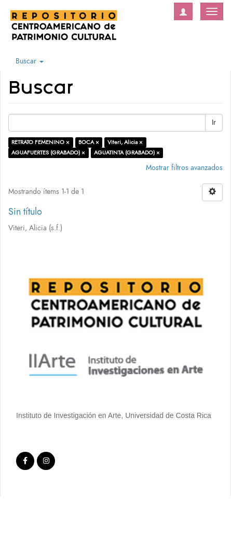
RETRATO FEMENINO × (40, 142)
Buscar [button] (30, 61)
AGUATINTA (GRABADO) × (127, 152)
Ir (214, 122)
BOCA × (88, 142)
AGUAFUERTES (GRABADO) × (48, 152)
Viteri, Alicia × (125, 142)
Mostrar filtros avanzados (184, 168)
